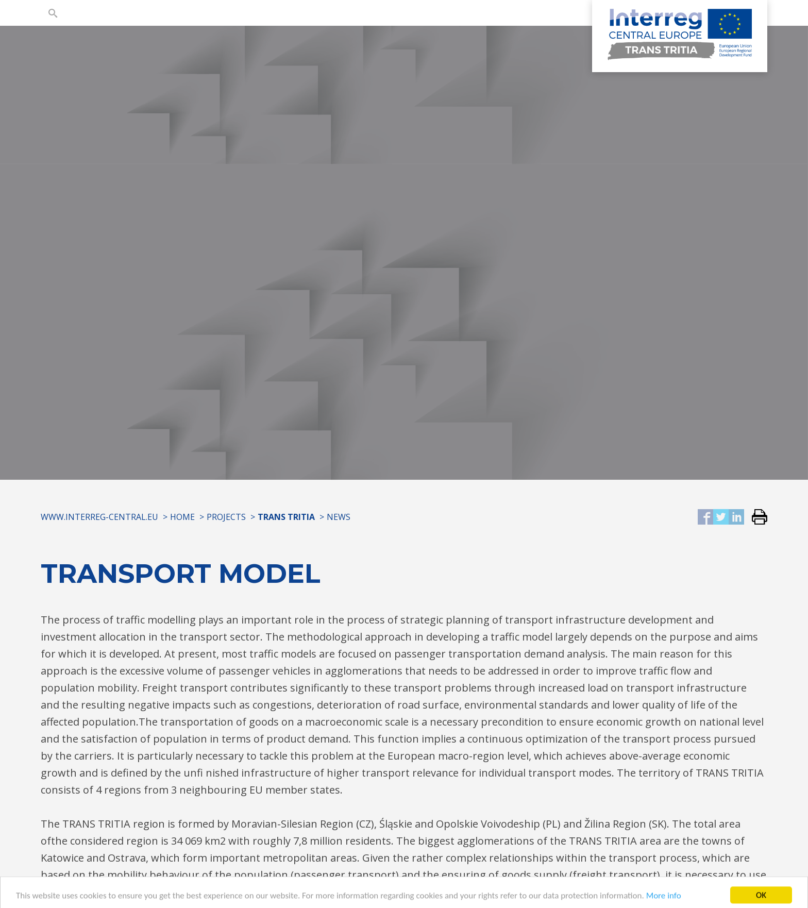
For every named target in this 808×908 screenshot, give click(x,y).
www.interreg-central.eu (99, 517)
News (338, 517)
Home (182, 517)
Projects (226, 517)
